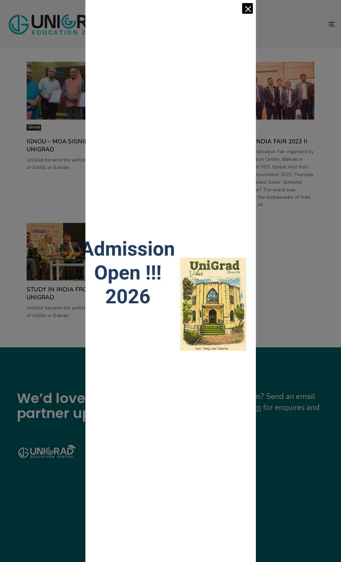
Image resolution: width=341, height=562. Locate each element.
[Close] (247, 8)
